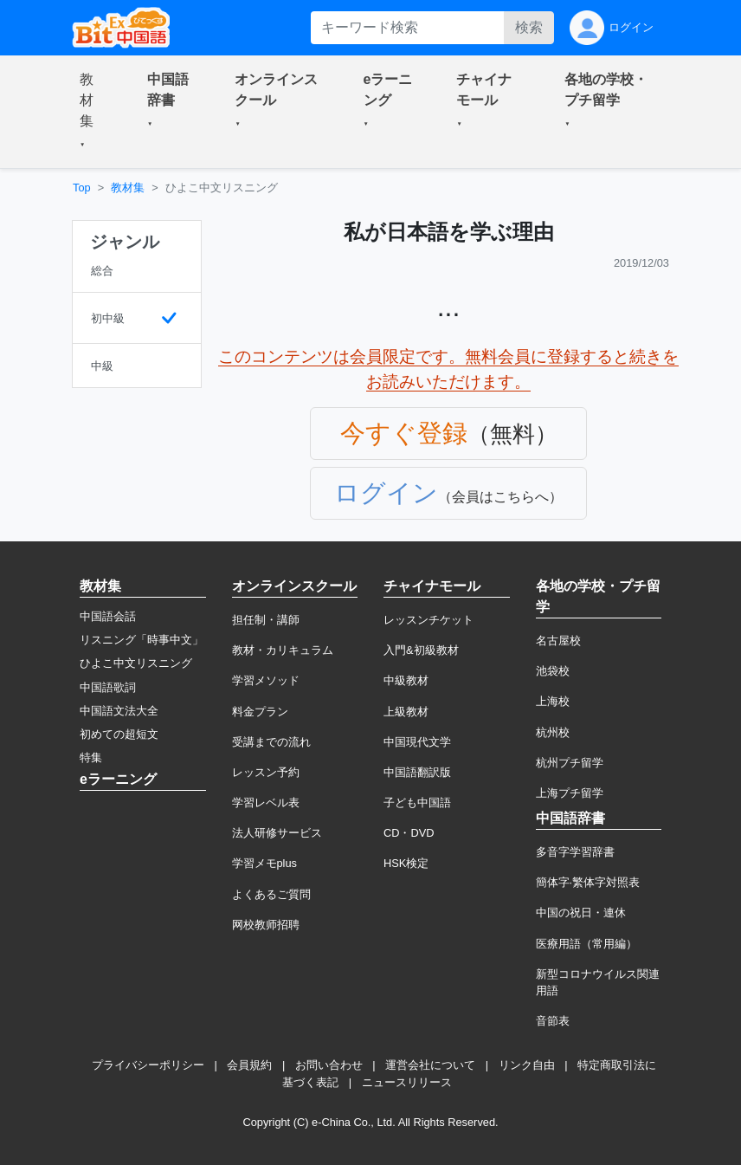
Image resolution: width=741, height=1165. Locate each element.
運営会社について (430, 1064)
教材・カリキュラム (282, 650)
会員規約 (249, 1064)
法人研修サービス (277, 832)
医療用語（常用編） (586, 943)
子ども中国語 (417, 802)
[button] (92, 111)
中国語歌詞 (108, 687)
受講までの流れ (271, 741)
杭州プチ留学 (569, 762)
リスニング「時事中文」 (141, 639)
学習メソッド (266, 680)
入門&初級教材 (421, 650)
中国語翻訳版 (417, 772)
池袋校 (553, 670)
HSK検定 (405, 863)
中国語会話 (108, 616)
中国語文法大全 (119, 710)
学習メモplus (264, 863)
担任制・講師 (266, 619)
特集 (91, 757)
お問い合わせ (329, 1064)
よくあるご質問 (271, 894)
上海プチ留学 (569, 792)
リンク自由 (527, 1064)
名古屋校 (558, 640)
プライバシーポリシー (148, 1064)
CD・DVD (409, 832)
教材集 (128, 187)
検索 (529, 27)
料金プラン (260, 711)
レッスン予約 (266, 772)
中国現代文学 (417, 741)
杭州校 (553, 732)
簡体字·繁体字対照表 (588, 882)
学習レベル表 (266, 802)
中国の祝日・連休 (581, 912)
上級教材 (405, 711)
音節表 (553, 1020)
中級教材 (405, 680)
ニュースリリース (407, 1082)
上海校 (553, 701)
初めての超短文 (119, 734)
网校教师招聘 (266, 924)
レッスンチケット (428, 619)
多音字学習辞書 (575, 851)
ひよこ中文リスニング (136, 663)
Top (82, 187)
